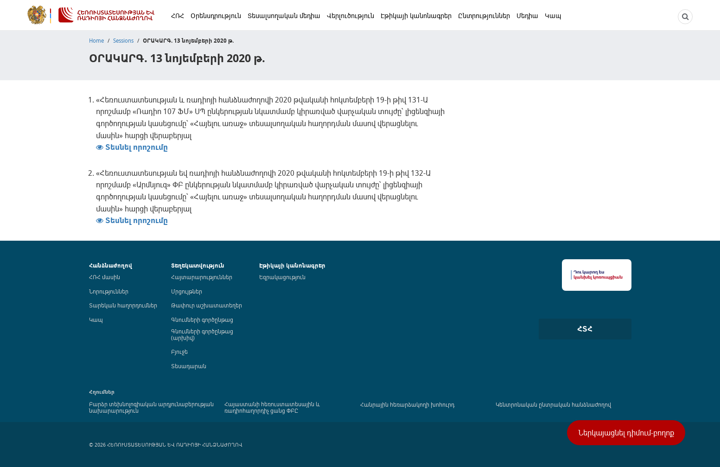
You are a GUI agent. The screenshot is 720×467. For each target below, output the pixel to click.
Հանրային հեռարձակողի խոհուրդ (407, 404)
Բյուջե (179, 351)
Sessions (123, 40)
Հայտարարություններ (201, 277)
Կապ (553, 15)
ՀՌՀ (177, 15)
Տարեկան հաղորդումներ (123, 305)
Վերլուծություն (350, 15)
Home (96, 40)
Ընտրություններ (484, 15)
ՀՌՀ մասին (104, 277)
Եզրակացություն (282, 277)
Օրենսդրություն (216, 15)
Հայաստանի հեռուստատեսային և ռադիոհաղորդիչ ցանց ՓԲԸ (272, 407)
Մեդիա (527, 15)
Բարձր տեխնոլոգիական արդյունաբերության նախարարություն (151, 407)
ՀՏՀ (585, 329)
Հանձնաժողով (110, 265)
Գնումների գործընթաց (202, 319)
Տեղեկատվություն (197, 265)
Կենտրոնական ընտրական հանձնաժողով (553, 404)
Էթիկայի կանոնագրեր (416, 15)
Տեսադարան (188, 366)
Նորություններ (108, 291)
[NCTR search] (685, 16)
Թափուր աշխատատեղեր (206, 305)
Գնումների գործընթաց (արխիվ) (202, 334)
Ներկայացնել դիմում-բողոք (626, 433)
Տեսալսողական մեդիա (284, 15)
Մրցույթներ (186, 291)
